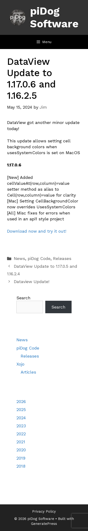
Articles (28, 372)
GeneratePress (44, 524)
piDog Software (54, 17)
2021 (20, 441)
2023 (21, 425)
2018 (20, 466)
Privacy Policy (44, 511)
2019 (20, 458)
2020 (21, 449)
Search (23, 297)
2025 (21, 409)
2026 (21, 401)
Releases (62, 258)
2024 (21, 417)
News (19, 258)
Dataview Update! (31, 281)
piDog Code (39, 258)
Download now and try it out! (36, 231)
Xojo (20, 364)
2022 (21, 433)
